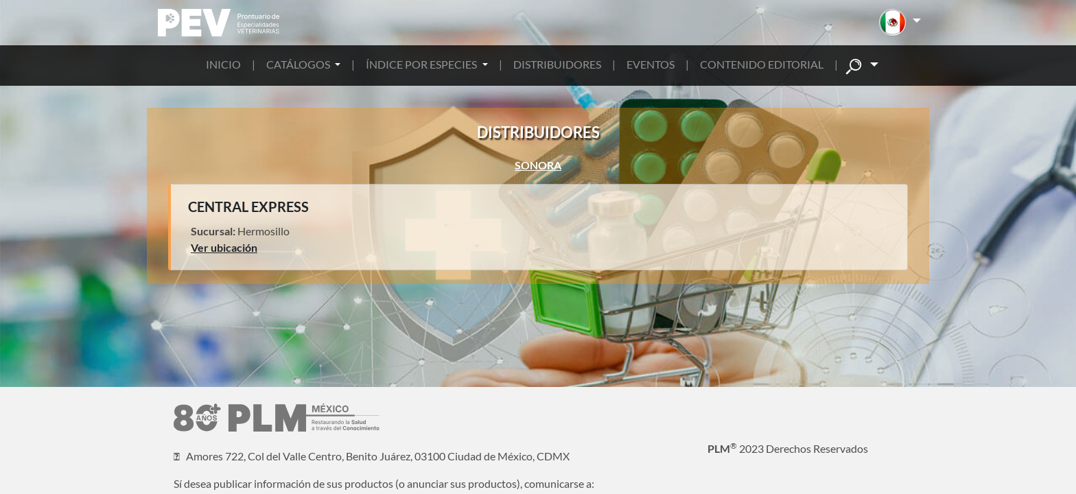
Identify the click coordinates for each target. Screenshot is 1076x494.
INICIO (223, 64)
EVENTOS (651, 64)
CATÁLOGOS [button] (299, 64)
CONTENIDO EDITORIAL (761, 64)
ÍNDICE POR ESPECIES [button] (422, 64)
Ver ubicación (224, 247)
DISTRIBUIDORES (557, 64)
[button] (900, 22)
